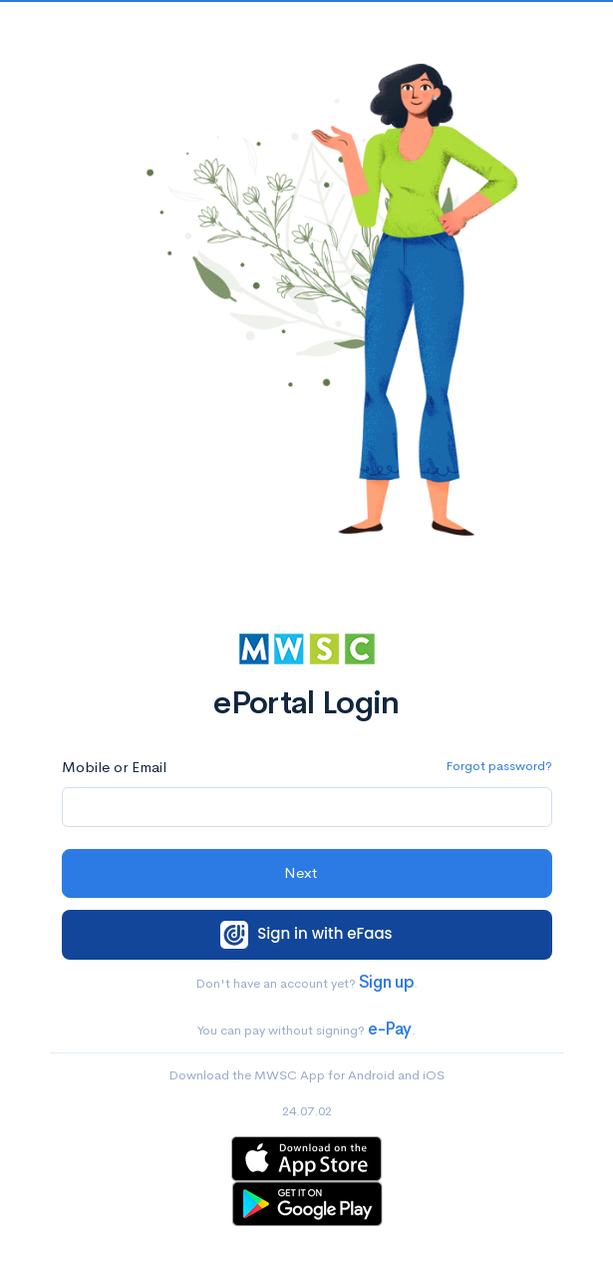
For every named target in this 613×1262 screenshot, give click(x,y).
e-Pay (390, 1029)
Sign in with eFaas (306, 935)
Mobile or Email (114, 766)
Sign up (387, 982)
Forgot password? (499, 765)
